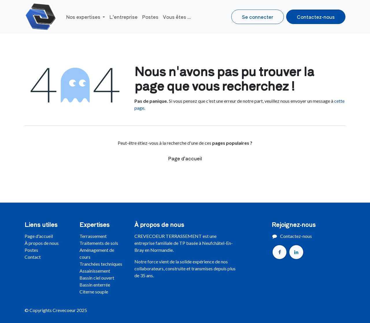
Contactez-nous (316, 16)
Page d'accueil (185, 158)
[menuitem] (85, 17)
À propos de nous (42, 243)
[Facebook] (279, 252)
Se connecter (257, 16)
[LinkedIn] (296, 252)
